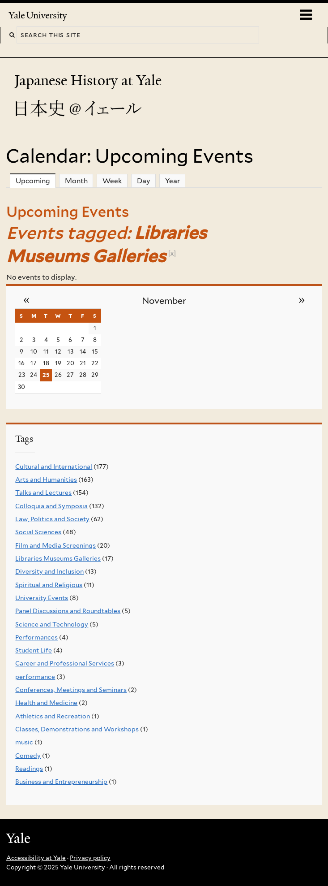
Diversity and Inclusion (49, 571)
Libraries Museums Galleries (58, 558)
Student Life (33, 650)
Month (76, 181)
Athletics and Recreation (52, 716)
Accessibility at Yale (36, 857)
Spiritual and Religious (48, 584)
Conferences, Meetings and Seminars (71, 689)
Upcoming (36, 180)
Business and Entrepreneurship (61, 781)
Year (172, 181)
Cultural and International (53, 466)
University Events (41, 597)
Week (112, 181)
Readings (29, 768)
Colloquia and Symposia (51, 506)
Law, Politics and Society (52, 519)
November (164, 300)
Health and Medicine (46, 702)
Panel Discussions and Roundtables (67, 610)
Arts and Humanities (46, 479)
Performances (36, 637)
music (24, 742)
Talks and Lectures (43, 492)
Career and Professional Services (64, 663)
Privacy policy (90, 857)
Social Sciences (38, 532)
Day (143, 181)
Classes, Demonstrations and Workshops (77, 729)
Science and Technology (51, 624)
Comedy (28, 755)
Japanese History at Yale (89, 80)
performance (35, 676)
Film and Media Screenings (55, 545)
